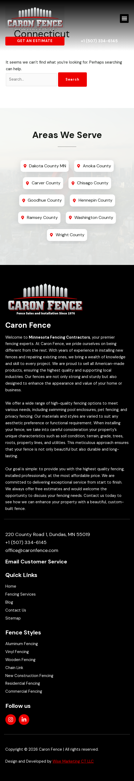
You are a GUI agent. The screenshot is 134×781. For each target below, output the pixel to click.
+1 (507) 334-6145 (99, 41)
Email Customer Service (36, 561)
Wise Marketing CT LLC (73, 761)
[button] (124, 18)
